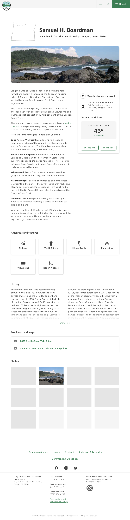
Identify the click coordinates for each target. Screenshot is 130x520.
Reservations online (59, 499)
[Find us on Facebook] (56, 468)
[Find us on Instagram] (66, 468)
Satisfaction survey (59, 502)
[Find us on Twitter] (76, 468)
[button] (108, 4)
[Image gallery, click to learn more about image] (23, 376)
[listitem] (65, 341)
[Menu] (100, 4)
